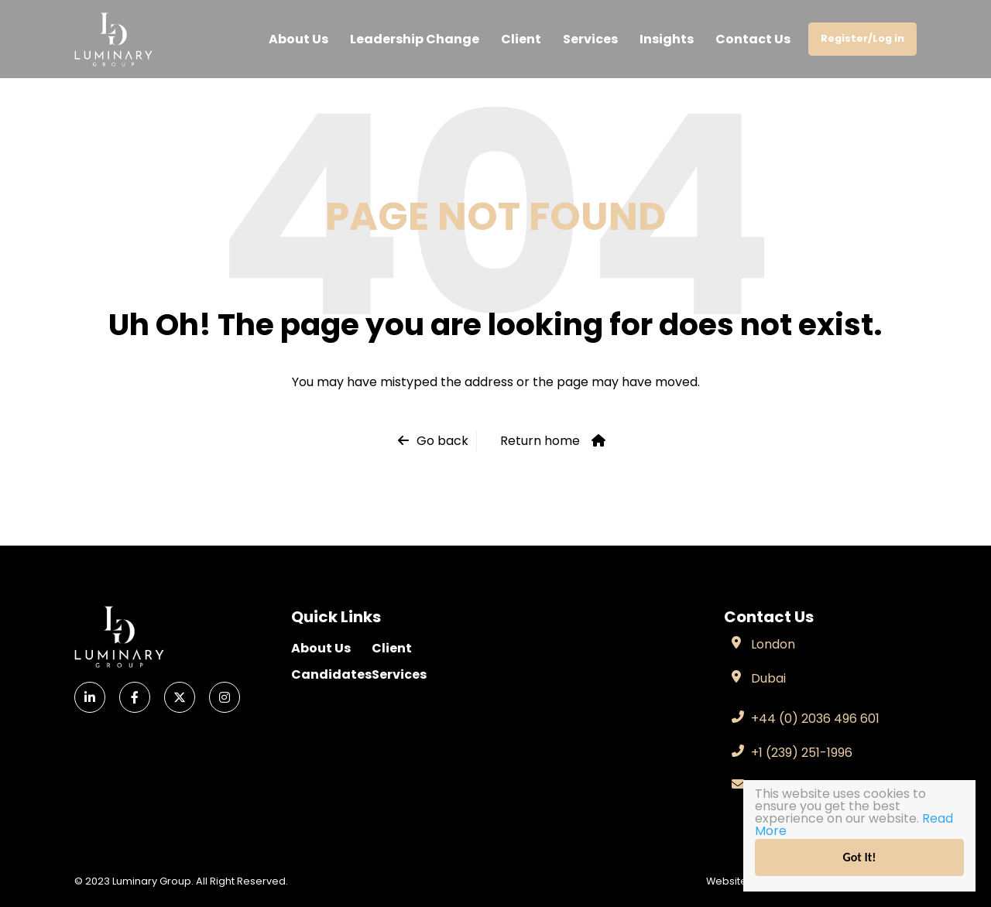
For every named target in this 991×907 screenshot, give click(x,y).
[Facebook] (134, 697)
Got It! (859, 857)
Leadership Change (414, 39)
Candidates (331, 674)
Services (590, 39)
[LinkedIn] (89, 697)
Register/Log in (862, 38)
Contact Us (752, 39)
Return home (540, 441)
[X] (179, 697)
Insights (667, 39)
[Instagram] (224, 697)
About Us (298, 39)
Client (521, 39)
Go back (442, 441)
